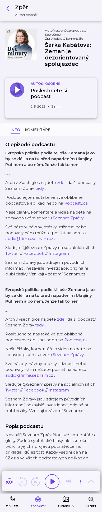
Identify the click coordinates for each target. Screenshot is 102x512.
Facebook (34, 253)
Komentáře (37, 129)
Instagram (59, 253)
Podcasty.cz (75, 203)
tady (39, 188)
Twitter (12, 253)
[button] (23, 10)
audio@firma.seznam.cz (29, 238)
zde (60, 182)
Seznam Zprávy (68, 217)
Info (15, 129)
